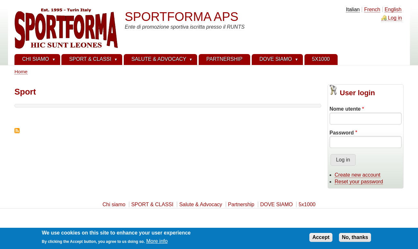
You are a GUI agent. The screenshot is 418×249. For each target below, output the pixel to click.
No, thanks (355, 239)
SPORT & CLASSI (152, 204)
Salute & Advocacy (200, 204)
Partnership (241, 204)
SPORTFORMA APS (181, 16)
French (372, 9)
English (393, 9)
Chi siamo (114, 204)
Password (342, 132)
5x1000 (307, 204)
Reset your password (359, 181)
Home (21, 71)
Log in (395, 18)
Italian (353, 9)
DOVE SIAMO (276, 204)
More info (157, 243)
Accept (320, 239)
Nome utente (345, 109)
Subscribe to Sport (17, 130)
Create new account (357, 175)
